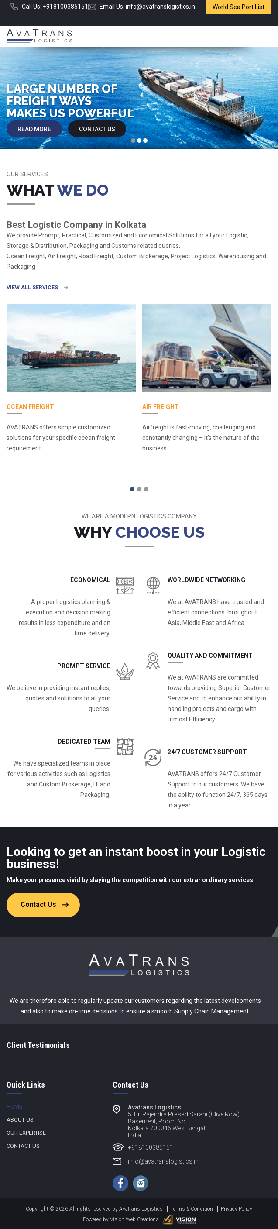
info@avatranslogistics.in (160, 6)
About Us (20, 1119)
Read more (34, 129)
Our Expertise (26, 1132)
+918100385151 (65, 6)
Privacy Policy (236, 1209)
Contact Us (97, 129)
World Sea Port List (238, 6)
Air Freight (160, 407)
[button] (132, 489)
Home (14, 1106)
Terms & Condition (192, 1209)
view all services (32, 288)
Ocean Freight (30, 407)
